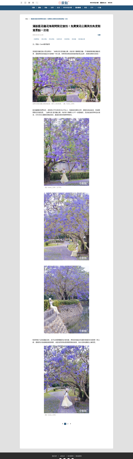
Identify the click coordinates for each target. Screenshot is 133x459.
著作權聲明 (71, 456)
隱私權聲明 (79, 456)
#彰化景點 (51, 39)
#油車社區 (59, 39)
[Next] (70, 424)
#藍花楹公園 (81, 39)
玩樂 (99, 35)
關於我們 (54, 456)
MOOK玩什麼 (94, 3)
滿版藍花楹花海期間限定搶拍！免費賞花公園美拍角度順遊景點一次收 (49, 19)
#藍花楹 (74, 39)
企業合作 (62, 456)
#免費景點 (36, 39)
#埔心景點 (44, 39)
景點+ (26, 19)
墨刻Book (103, 3)
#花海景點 (67, 39)
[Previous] (62, 424)
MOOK (110, 3)
